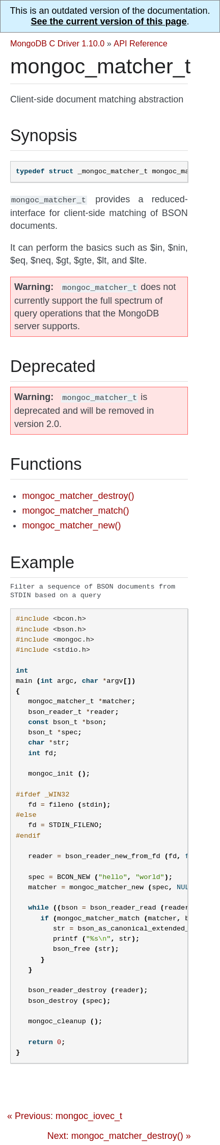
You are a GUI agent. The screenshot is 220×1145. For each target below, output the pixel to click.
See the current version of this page (108, 21)
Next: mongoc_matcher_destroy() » (119, 1135)
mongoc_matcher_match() (75, 507)
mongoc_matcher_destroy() (78, 493)
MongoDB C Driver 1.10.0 (57, 43)
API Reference (140, 43)
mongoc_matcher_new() (71, 522)
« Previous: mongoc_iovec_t (64, 1115)
